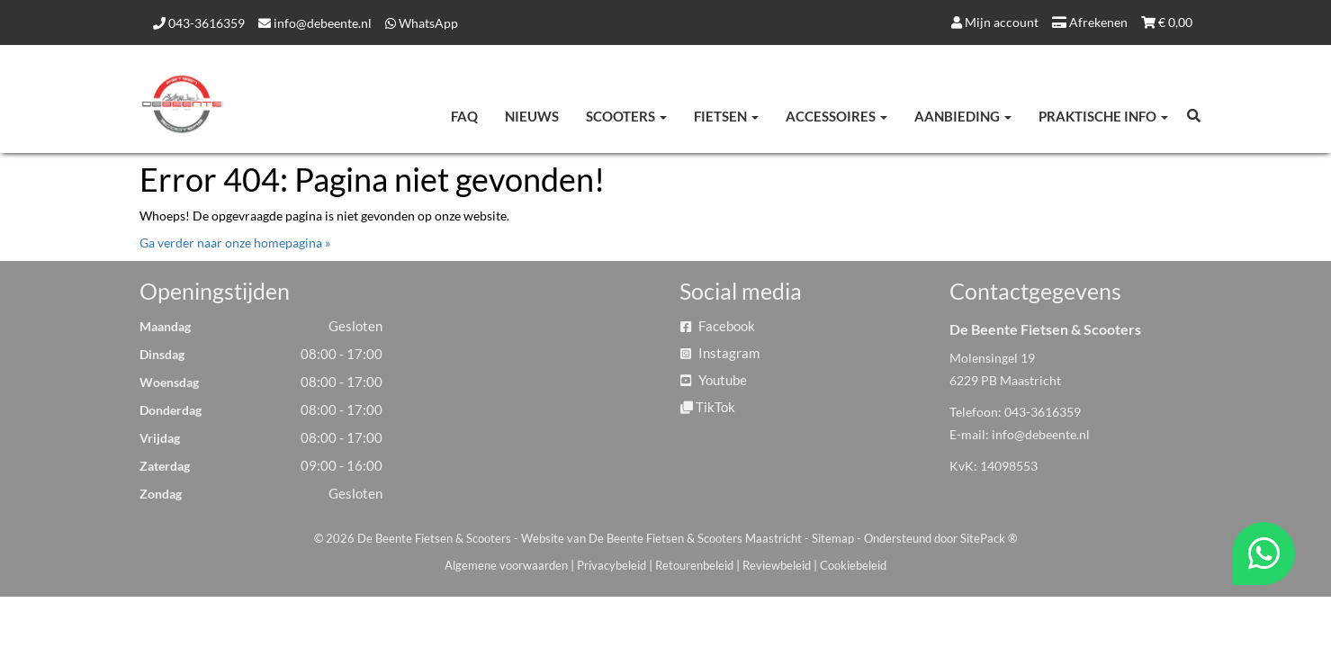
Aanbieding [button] (963, 116)
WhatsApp (421, 23)
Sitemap (833, 538)
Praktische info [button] (1103, 116)
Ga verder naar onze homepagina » (234, 242)
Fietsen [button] (726, 116)
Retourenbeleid (694, 565)
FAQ (464, 116)
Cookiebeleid (853, 565)
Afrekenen (1090, 22)
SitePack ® (988, 538)
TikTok (707, 407)
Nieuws (532, 116)
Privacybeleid (611, 565)
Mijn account (995, 22)
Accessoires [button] (836, 116)
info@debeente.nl (315, 23)
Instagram (720, 353)
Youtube (713, 380)
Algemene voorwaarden (506, 565)
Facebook (717, 326)
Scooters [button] (626, 116)
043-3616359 (199, 23)
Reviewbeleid (776, 565)
